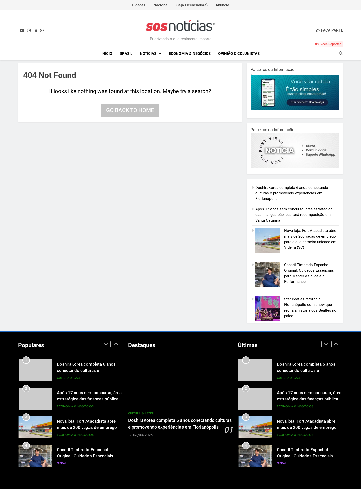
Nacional (160, 5)
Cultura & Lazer (69, 378)
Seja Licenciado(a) (192, 5)
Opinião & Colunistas (239, 53)
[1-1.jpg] (295, 109)
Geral (61, 463)
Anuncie (222, 5)
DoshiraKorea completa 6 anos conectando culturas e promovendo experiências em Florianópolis (291, 193)
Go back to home (130, 110)
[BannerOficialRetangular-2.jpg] (295, 167)
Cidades (138, 5)
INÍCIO (106, 53)
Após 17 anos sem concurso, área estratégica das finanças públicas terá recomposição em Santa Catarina (293, 215)
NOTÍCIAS (148, 53)
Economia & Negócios (190, 53)
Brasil (126, 53)
